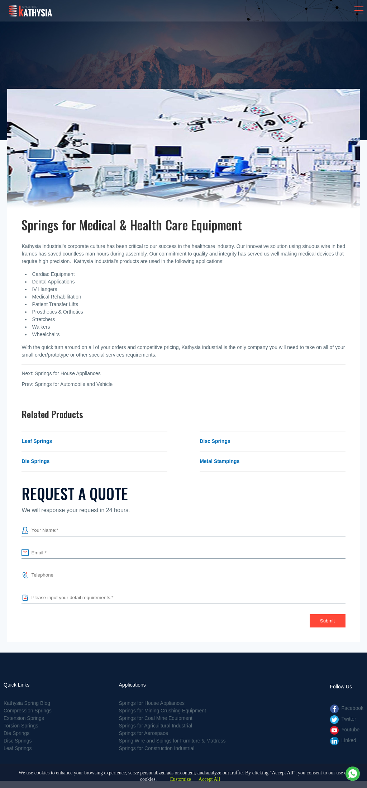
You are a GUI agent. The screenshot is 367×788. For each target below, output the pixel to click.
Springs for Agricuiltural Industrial (155, 726)
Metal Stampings (219, 461)
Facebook (352, 708)
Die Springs (35, 461)
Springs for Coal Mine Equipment (155, 718)
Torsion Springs (21, 726)
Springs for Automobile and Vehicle (74, 384)
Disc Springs (215, 441)
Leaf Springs (37, 441)
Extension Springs (24, 718)
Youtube (351, 729)
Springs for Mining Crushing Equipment (162, 710)
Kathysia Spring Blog (27, 703)
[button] (358, 10)
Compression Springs (28, 710)
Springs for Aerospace (143, 733)
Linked (349, 740)
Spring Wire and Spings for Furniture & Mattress (172, 741)
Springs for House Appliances (68, 373)
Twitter (349, 719)
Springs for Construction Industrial (156, 748)
